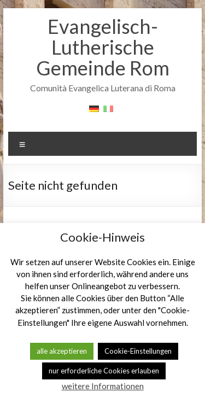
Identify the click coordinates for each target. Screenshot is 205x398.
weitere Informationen (103, 386)
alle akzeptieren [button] (62, 351)
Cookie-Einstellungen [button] (138, 351)
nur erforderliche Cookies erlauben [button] (104, 370)
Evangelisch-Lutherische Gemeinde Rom (102, 47)
